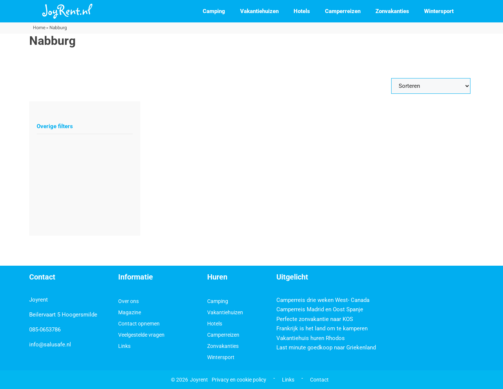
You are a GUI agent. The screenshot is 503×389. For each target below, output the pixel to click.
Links (124, 346)
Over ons (128, 301)
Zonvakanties (392, 11)
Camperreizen (343, 11)
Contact (319, 380)
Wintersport (439, 11)
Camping (214, 11)
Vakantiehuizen (259, 11)
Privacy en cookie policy (239, 380)
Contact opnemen (139, 324)
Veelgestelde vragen (141, 335)
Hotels (302, 11)
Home (39, 28)
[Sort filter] (430, 86)
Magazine (129, 312)
